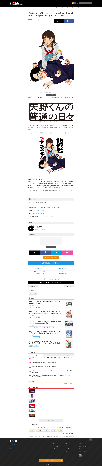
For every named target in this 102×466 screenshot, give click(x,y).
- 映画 (53, 454)
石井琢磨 (32, 430)
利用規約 (80, 449)
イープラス (31, 436)
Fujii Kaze (32, 427)
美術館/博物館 (52, 427)
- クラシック (54, 448)
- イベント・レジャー (56, 446)
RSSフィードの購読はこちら (51, 257)
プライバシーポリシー (83, 451)
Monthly (66, 355)
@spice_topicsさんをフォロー (16, 448)
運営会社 (80, 443)
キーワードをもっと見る (68, 433)
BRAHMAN (60, 427)
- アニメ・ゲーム (55, 449)
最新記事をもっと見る (68, 383)
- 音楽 (53, 443)
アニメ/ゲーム (33, 293)
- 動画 (66, 443)
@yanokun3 (40, 211)
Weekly (51, 355)
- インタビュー (68, 446)
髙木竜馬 (47, 430)
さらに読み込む (55, 420)
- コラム (66, 449)
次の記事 (70, 286)
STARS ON (68, 427)
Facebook (14, 444)
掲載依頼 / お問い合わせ (83, 446)
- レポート (67, 448)
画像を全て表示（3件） (51, 94)
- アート (53, 451)
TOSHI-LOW (39, 430)
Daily (36, 355)
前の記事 (32, 286)
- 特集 (66, 451)
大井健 (60, 430)
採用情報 (80, 448)
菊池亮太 (53, 430)
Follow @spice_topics (39, 268)
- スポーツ (54, 453)
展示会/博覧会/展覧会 (42, 427)
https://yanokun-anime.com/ (38, 210)
